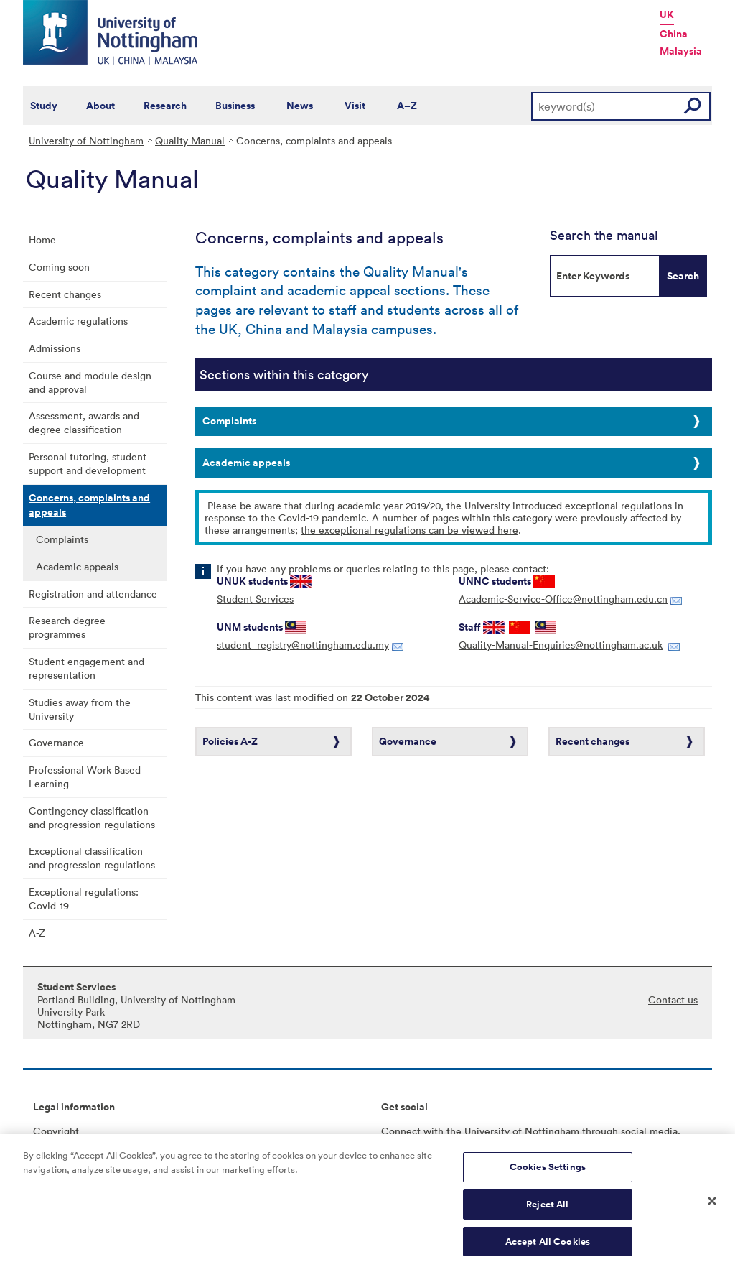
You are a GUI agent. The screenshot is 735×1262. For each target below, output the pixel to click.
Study (43, 105)
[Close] (712, 1209)
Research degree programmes (67, 627)
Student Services (255, 599)
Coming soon (59, 267)
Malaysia (681, 51)
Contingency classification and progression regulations (92, 817)
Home (42, 239)
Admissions (54, 348)
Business (235, 105)
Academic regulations (78, 321)
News (299, 105)
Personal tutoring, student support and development (87, 463)
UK (667, 14)
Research (165, 105)
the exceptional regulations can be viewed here (409, 530)
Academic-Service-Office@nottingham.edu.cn (563, 599)
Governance (56, 742)
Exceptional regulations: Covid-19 (84, 898)
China (674, 34)
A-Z (37, 932)
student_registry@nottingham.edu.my (303, 644)
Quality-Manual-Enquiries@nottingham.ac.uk (561, 644)
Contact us (673, 999)
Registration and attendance (93, 593)
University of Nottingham (86, 140)
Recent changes (65, 294)
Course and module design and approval (90, 382)
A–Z (407, 105)
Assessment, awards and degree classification (84, 422)
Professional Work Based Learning (85, 776)
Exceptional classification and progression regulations (92, 857)
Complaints (62, 539)
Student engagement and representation (86, 668)
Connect (401, 1131)
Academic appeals (77, 566)
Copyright (56, 1131)
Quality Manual (190, 140)
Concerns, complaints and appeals (89, 505)
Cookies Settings (548, 1175)
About (100, 105)
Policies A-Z (230, 741)
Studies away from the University (80, 709)
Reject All (547, 1212)
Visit (355, 105)
